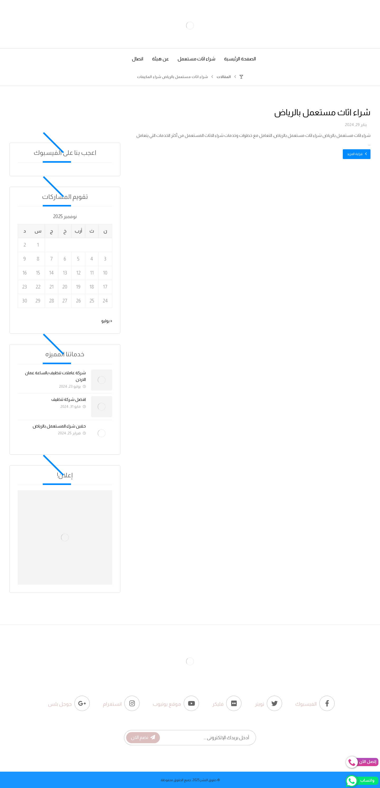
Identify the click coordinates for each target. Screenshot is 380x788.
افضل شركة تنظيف (68, 399)
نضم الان (143, 737)
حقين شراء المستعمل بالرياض (59, 426)
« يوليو (106, 321)
